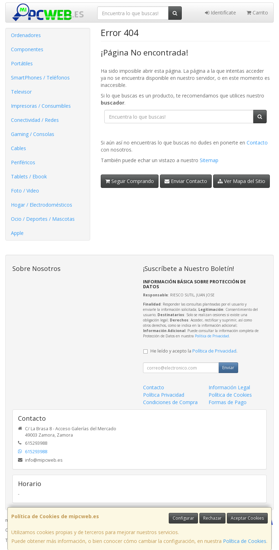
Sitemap (209, 160)
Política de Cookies (244, 541)
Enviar (228, 368)
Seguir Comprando (129, 181)
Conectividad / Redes (35, 120)
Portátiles (22, 63)
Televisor (21, 91)
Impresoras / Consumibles (41, 105)
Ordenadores (26, 35)
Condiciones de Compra (170, 402)
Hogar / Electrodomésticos (41, 204)
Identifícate (220, 12)
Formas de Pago (228, 402)
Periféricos (23, 162)
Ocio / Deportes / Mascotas (43, 218)
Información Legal (229, 387)
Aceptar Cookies (247, 518)
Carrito (257, 12)
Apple (17, 233)
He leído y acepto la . (193, 351)
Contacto (257, 142)
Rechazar (212, 518)
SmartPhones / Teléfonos (40, 77)
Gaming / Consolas (32, 134)
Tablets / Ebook (29, 176)
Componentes (27, 49)
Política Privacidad (163, 394)
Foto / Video (25, 190)
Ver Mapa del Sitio (241, 181)
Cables (18, 148)
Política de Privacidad (212, 335)
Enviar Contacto (186, 181)
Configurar (183, 518)
